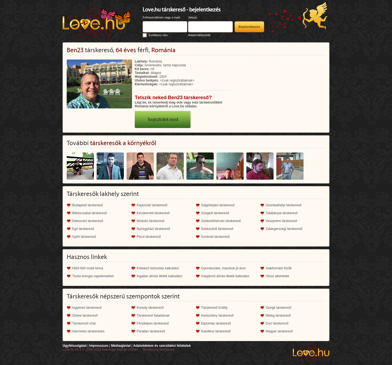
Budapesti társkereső (87, 205)
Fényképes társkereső (153, 323)
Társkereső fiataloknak (153, 315)
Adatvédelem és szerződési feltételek (162, 346)
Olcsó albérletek (277, 276)
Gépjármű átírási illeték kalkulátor (225, 276)
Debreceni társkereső (87, 221)
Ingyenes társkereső (87, 308)
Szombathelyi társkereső (283, 205)
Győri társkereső (84, 237)
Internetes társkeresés (88, 331)
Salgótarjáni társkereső (218, 205)
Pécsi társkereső (149, 237)
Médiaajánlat (121, 346)
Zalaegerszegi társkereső (284, 229)
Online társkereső (85, 315)
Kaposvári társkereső (152, 205)
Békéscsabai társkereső (89, 213)
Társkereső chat (84, 323)
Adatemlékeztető (199, 35)
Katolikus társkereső (216, 331)
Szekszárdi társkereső (217, 229)
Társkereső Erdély (214, 308)
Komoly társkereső (150, 308)
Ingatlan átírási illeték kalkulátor (159, 276)
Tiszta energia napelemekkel (93, 276)
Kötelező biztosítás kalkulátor (158, 268)
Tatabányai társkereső (282, 213)
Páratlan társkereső (151, 331)
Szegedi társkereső (215, 213)
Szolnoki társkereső (215, 237)
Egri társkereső (83, 229)
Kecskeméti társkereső (153, 213)
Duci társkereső (277, 323)
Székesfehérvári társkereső (221, 221)
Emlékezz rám (158, 35)
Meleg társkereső (278, 315)
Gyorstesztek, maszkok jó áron (223, 268)
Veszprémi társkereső (281, 221)
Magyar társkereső (279, 331)
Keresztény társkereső (217, 315)
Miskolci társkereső (150, 221)
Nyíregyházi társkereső (153, 229)
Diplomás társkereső (216, 323)
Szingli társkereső (279, 308)
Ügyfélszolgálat (75, 346)
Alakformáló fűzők (279, 268)
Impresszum (98, 346)
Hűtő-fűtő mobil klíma (87, 268)
